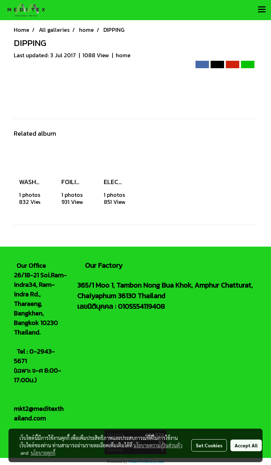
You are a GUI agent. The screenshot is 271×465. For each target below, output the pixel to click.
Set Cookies (209, 445)
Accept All (246, 445)
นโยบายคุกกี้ (43, 452)
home (123, 55)
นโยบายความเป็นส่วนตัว (157, 445)
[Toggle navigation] (262, 10)
